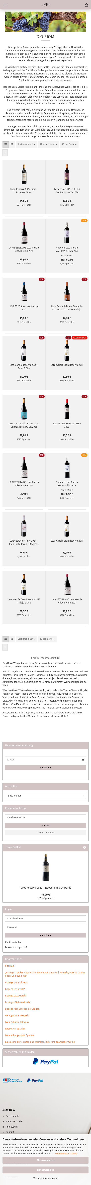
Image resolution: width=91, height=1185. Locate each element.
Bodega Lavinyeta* (15, 989)
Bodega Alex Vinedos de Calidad (22, 1009)
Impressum (12, 1126)
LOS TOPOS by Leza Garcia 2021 (24, 308)
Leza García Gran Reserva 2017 (67, 540)
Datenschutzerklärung (66, 1153)
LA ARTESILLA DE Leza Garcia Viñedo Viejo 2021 (67, 601)
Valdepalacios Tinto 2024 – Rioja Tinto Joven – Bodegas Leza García (24, 542)
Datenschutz (12, 1116)
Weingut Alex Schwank (17, 1022)
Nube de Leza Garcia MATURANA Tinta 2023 (67, 249)
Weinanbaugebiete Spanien (19, 1035)
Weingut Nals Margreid (17, 1015)
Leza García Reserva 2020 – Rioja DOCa (23, 366)
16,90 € (45, 894)
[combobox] (26, 144)
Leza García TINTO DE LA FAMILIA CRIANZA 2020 (67, 190)
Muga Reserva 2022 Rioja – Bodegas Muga (24, 190)
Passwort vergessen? (16, 947)
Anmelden (45, 767)
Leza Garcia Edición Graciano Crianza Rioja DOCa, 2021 (23, 425)
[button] (5, 144)
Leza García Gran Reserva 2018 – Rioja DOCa (24, 601)
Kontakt (10, 1132)
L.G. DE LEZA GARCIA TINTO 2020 (67, 425)
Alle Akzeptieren (45, 1160)
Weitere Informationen (45, 1178)
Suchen (45, 825)
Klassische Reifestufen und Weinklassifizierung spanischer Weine (40, 1042)
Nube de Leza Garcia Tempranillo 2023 (67, 483)
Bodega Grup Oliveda (16, 982)
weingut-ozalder (14, 1121)
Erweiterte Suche (45, 832)
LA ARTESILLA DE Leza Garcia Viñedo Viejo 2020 (24, 483)
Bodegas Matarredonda (17, 1002)
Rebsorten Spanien (15, 1028)
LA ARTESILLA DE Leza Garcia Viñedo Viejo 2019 (24, 249)
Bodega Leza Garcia (15, 995)
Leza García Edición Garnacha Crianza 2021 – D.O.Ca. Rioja (67, 308)
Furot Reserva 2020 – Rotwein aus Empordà (46, 887)
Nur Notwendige (45, 1169)
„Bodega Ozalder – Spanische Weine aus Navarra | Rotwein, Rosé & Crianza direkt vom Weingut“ (45, 974)
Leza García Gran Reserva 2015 (67, 365)
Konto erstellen (13, 942)
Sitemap (9, 966)
